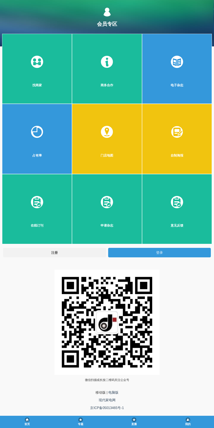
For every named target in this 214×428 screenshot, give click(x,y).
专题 (80, 424)
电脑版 (113, 392)
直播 (134, 424)
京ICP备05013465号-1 (107, 408)
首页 (27, 424)
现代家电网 (107, 400)
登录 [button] (159, 252)
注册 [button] (54, 252)
